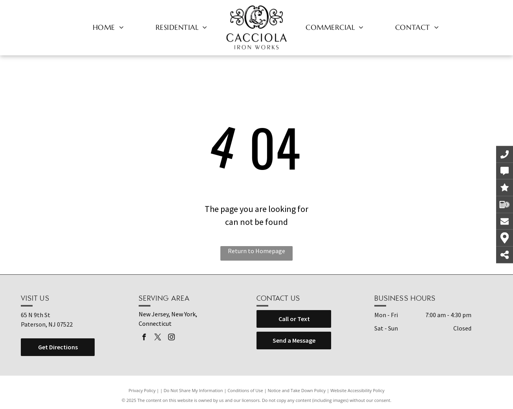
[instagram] (171, 338)
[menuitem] (108, 27)
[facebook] (144, 338)
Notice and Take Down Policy (297, 390)
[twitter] (157, 338)
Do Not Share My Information (193, 390)
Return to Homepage (256, 251)
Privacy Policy (142, 390)
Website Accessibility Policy (357, 390)
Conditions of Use (245, 390)
